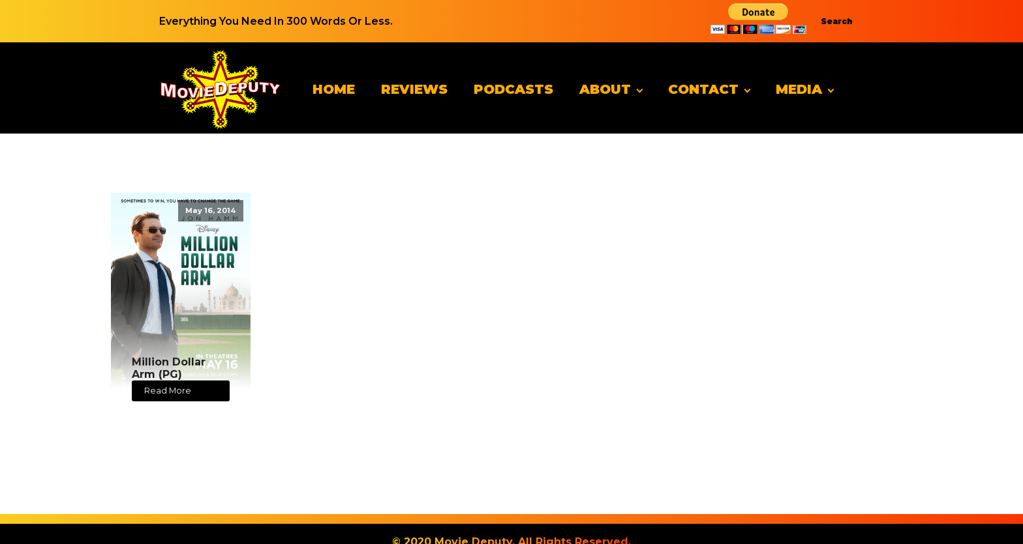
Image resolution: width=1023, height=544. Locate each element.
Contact (703, 89)
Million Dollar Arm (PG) (169, 368)
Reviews (414, 89)
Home (334, 89)
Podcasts (513, 89)
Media (799, 89)
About (605, 89)
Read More (167, 390)
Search (837, 21)
